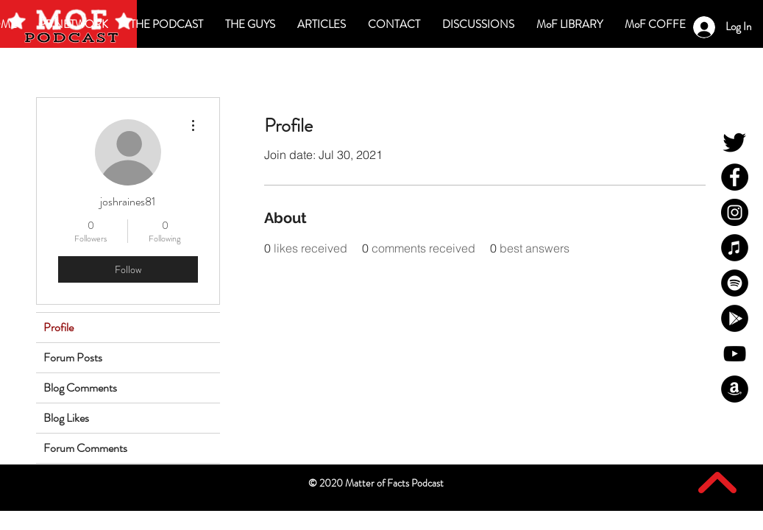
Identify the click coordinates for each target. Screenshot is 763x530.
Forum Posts (72, 357)
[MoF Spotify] (734, 283)
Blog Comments (80, 387)
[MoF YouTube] (734, 353)
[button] (478, 24)
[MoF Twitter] (734, 141)
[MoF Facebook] (734, 177)
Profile (58, 327)
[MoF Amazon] (734, 389)
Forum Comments (85, 447)
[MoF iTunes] (734, 247)
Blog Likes (66, 417)
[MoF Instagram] (734, 212)
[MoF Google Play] (734, 318)
